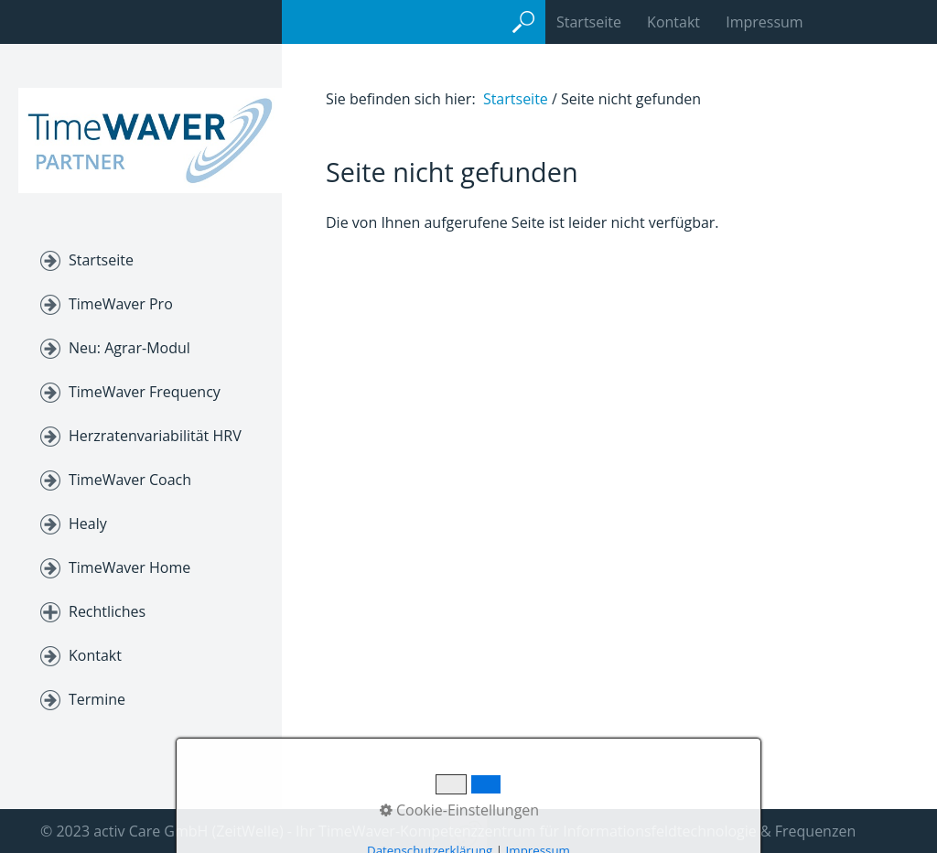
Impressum (764, 22)
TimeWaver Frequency (145, 392)
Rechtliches (107, 611)
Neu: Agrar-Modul (129, 348)
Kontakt (673, 22)
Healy (88, 523)
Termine (97, 699)
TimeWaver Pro (121, 304)
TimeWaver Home (129, 567)
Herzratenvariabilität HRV (155, 436)
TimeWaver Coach (130, 480)
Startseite (101, 260)
